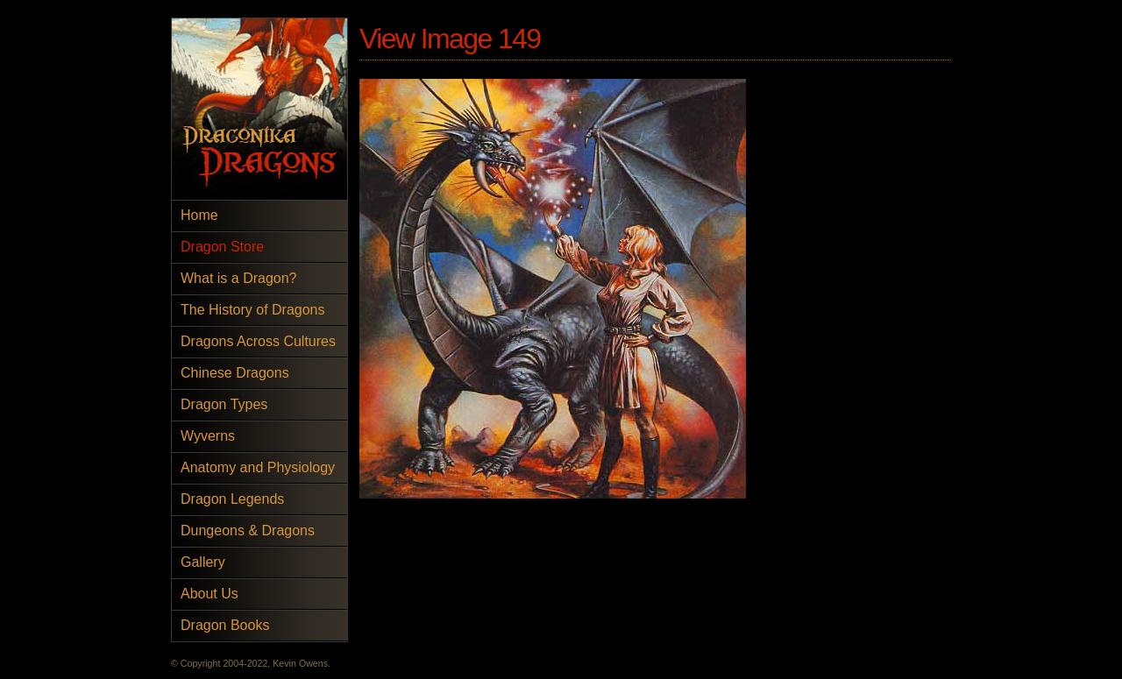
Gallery (203, 562)
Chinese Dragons (235, 372)
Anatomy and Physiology (258, 467)
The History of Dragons (253, 309)
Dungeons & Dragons (248, 530)
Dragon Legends (232, 499)
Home (199, 215)
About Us (209, 593)
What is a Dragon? (239, 278)
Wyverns (208, 435)
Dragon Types (224, 404)
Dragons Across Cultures (258, 341)
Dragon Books (225, 625)
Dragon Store (222, 246)
